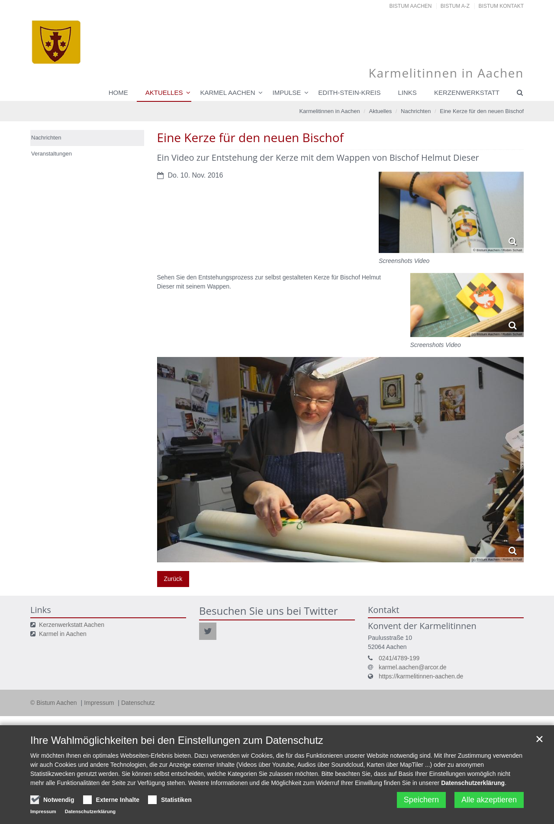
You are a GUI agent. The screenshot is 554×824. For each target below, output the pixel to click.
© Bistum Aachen (54, 702)
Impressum (100, 702)
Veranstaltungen (51, 153)
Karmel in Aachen (63, 633)
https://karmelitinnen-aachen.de (421, 676)
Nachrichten (416, 111)
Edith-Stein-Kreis (349, 92)
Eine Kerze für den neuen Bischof (482, 111)
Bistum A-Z (455, 6)
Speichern (421, 799)
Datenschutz (138, 702)
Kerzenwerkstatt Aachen (71, 624)
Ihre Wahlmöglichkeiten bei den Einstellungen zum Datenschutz (176, 740)
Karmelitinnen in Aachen (329, 111)
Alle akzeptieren (489, 799)
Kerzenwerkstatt (466, 92)
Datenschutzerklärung (473, 782)
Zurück (173, 578)
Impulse (286, 92)
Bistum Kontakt (501, 6)
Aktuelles (164, 92)
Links (407, 92)
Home (118, 92)
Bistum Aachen (411, 6)
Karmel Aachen (227, 92)
